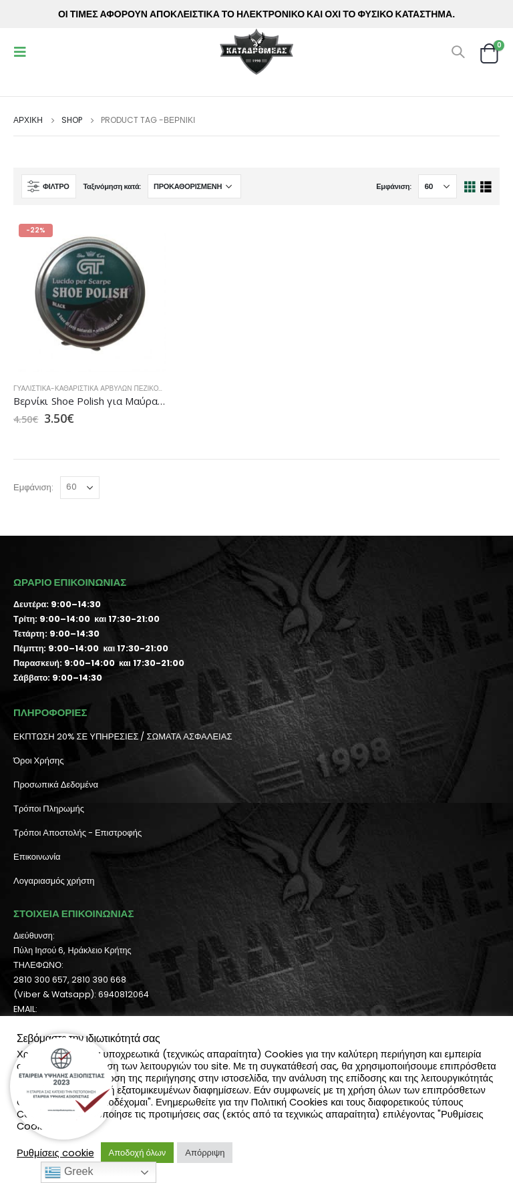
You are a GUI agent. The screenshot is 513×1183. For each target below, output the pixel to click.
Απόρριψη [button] (204, 1152)
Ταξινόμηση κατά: (112, 186)
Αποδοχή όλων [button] (137, 1152)
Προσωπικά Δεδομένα (55, 784)
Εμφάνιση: (393, 186)
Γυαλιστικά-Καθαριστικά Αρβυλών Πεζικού (88, 388)
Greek (69, 1172)
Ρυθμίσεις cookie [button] (55, 1153)
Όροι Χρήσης (38, 760)
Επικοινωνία (37, 856)
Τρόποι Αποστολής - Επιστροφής (77, 832)
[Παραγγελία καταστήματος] (194, 186)
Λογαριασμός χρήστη (54, 880)
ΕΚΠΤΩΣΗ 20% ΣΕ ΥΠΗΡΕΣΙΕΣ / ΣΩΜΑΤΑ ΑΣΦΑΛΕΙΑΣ (122, 736)
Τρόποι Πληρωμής (48, 808)
